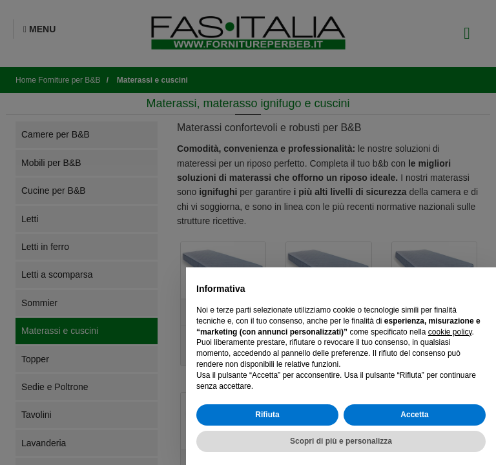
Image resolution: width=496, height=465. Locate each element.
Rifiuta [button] (267, 414)
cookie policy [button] (450, 331)
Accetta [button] (414, 414)
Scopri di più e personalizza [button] (341, 441)
